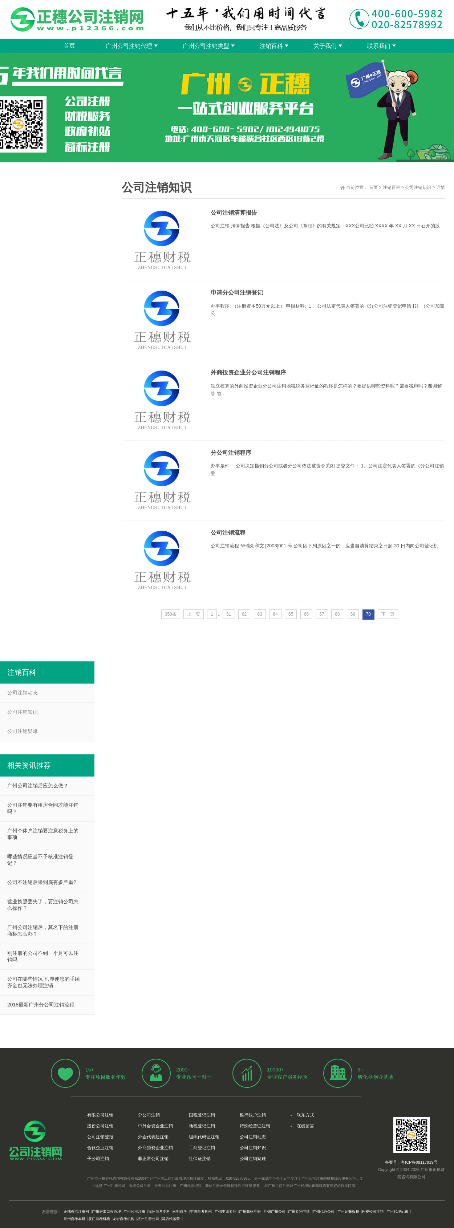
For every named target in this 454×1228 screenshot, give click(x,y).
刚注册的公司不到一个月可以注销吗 (42, 956)
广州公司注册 (134, 1211)
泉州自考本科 (74, 1219)
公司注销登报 (100, 1136)
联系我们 (378, 46)
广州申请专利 (225, 1211)
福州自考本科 (159, 1211)
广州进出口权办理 (106, 1211)
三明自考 (180, 1211)
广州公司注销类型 (206, 46)
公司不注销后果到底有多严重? (41, 882)
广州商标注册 (250, 1211)
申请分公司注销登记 (237, 292)
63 (260, 614)
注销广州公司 (274, 1211)
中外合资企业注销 (155, 1125)
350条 (171, 614)
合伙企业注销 (100, 1147)
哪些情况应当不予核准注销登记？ (40, 860)
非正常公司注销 (153, 1158)
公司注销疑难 (22, 731)
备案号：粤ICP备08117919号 (411, 1162)
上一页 (193, 614)
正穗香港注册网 (76, 1211)
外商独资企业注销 (155, 1147)
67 (321, 614)
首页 (69, 45)
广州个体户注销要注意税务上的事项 (42, 834)
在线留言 (305, 1125)
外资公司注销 (373, 1211)
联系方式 (305, 1115)
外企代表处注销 (153, 1136)
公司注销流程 (228, 533)
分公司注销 (149, 1115)
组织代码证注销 (204, 1136)
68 (337, 614)
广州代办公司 (324, 1211)
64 (275, 614)
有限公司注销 (100, 1115)
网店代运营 (171, 1219)
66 (306, 614)
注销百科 (271, 46)
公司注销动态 (22, 693)
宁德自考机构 (201, 1211)
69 (352, 614)
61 (228, 614)
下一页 (387, 614)
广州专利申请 (299, 1211)
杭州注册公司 (148, 1219)
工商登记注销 (202, 1147)
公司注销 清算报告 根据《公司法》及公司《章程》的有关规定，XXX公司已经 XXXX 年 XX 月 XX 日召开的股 (325, 225)
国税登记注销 (202, 1115)
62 (244, 614)
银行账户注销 (253, 1115)
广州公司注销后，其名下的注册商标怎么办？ (42, 930)
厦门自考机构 (99, 1219)
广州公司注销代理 (129, 46)
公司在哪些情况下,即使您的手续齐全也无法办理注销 (43, 982)
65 (290, 614)
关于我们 (325, 46)
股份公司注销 (100, 1125)
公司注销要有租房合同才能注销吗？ (42, 808)
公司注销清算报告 (234, 213)
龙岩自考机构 (123, 1219)
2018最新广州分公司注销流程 (40, 1005)
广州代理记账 (397, 1211)
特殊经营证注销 (255, 1125)
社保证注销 (200, 1158)
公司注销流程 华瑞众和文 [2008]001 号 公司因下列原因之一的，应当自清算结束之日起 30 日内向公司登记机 (324, 545)
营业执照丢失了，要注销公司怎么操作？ (42, 905)
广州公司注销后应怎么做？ (37, 786)
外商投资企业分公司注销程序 (248, 372)
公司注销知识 (418, 187)
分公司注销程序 (231, 453)
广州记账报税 (348, 1211)
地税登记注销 (202, 1125)
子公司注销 (98, 1158)
